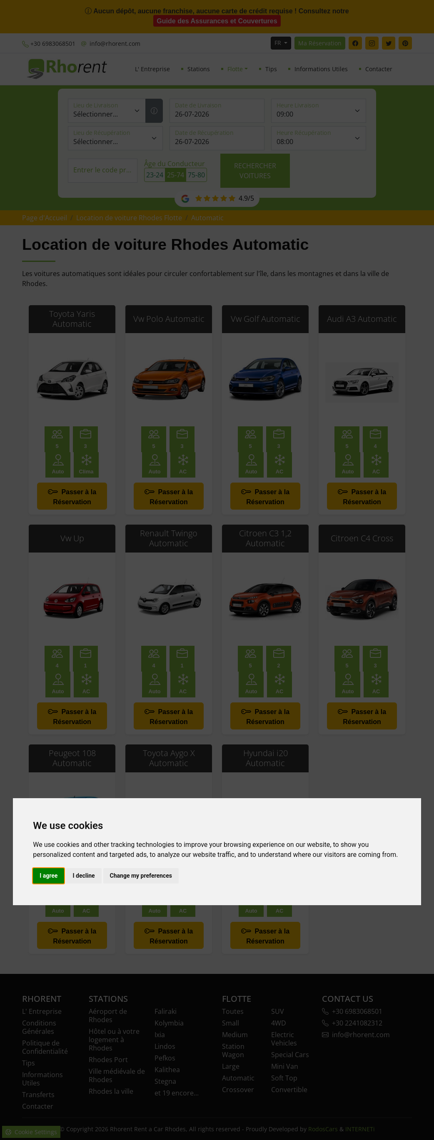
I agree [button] (48, 875)
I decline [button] (83, 875)
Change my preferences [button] (141, 875)
